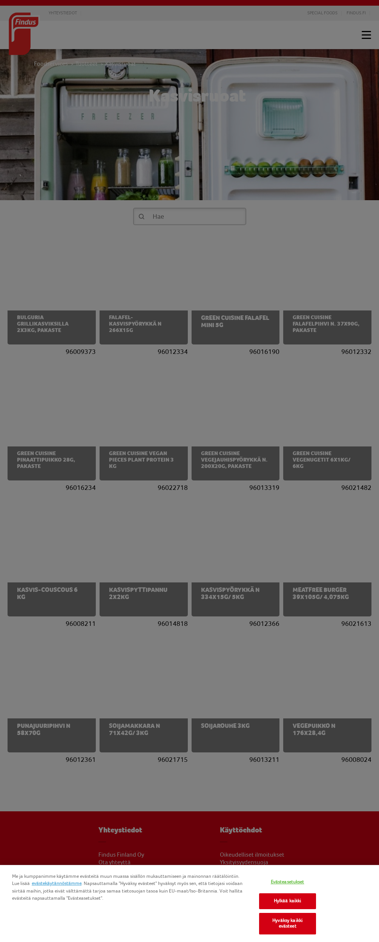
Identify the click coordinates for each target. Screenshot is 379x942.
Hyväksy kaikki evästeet (287, 923)
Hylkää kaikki (287, 900)
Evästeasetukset (287, 882)
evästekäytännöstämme (56, 883)
